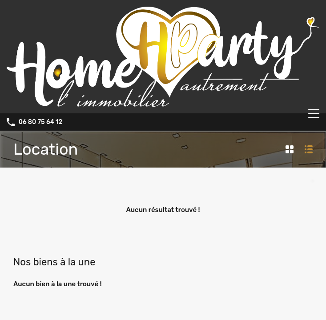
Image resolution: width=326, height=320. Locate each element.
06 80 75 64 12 (41, 122)
